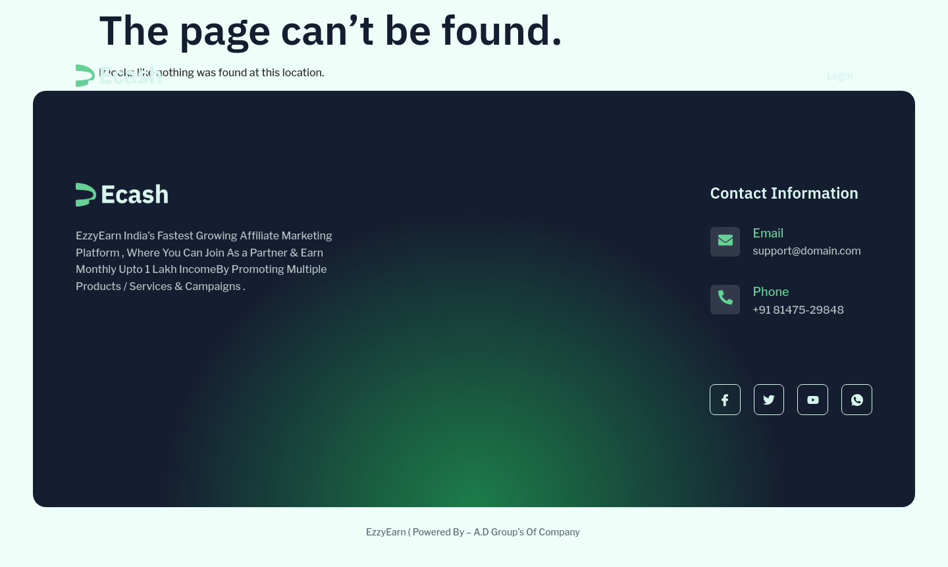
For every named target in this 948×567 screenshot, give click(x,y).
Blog (533, 75)
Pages (473, 75)
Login (840, 75)
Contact (589, 75)
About (410, 75)
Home (354, 75)
